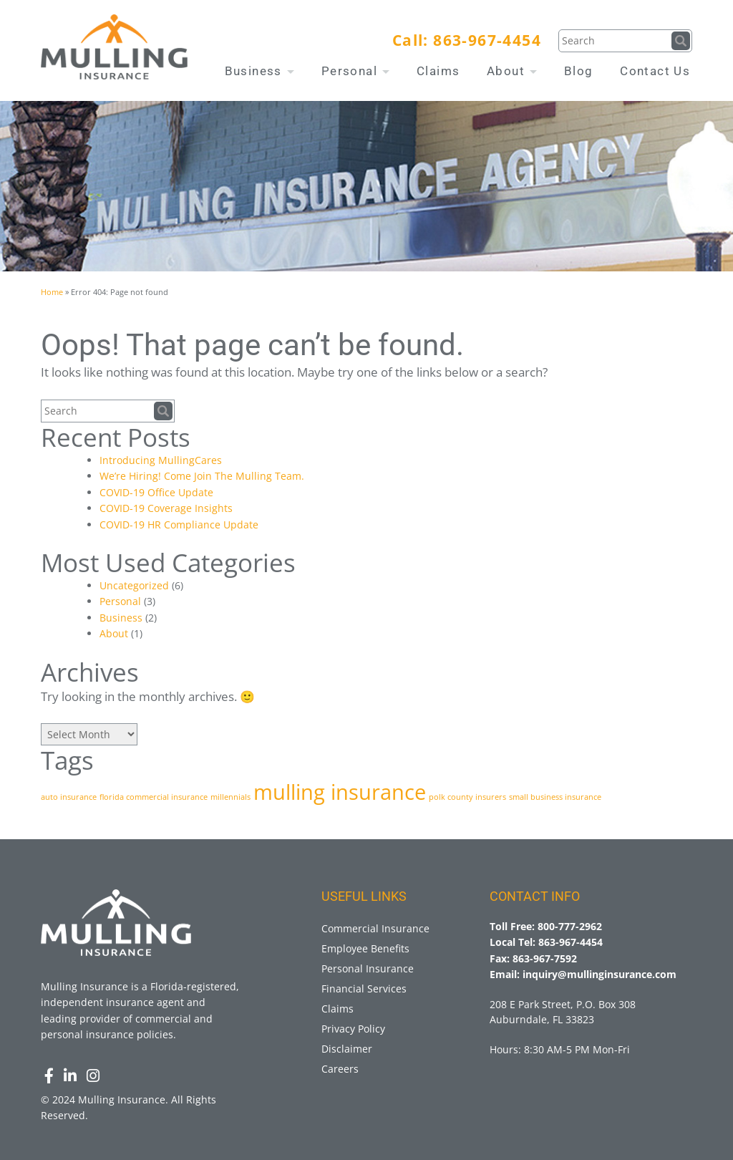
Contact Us (655, 71)
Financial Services (364, 988)
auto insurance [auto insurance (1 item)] (69, 797)
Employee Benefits (365, 948)
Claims (438, 71)
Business (260, 71)
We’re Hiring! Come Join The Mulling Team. (201, 476)
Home (52, 291)
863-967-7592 (545, 958)
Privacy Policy (353, 1028)
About (512, 71)
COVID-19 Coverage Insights (166, 508)
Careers (340, 1069)
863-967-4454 (487, 40)
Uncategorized (134, 585)
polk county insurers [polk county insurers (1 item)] (467, 797)
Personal (355, 71)
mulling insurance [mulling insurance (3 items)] (339, 792)
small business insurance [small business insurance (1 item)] (555, 797)
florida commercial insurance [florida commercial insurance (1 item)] (153, 797)
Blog (578, 71)
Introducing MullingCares (160, 460)
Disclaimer (346, 1048)
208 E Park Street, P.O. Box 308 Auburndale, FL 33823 (563, 1011)
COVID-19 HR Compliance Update (178, 524)
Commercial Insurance (375, 928)
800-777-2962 (570, 926)
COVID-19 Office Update (156, 492)
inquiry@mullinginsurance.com (599, 974)
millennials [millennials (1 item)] (230, 797)
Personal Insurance (367, 968)
